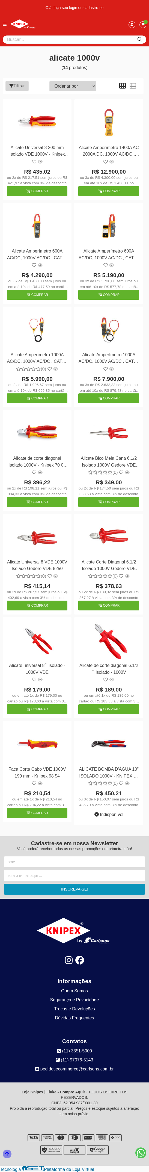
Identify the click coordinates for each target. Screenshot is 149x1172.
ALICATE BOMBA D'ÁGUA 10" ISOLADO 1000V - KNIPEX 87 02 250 (109, 773)
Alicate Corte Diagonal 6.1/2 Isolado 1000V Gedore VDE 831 (109, 566)
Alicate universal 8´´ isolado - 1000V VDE (37, 668)
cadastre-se (93, 7)
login (73, 7)
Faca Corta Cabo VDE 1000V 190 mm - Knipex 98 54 (37, 772)
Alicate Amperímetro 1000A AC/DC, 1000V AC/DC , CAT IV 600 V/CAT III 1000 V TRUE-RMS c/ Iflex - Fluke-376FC (37, 358)
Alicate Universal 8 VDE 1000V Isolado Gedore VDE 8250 (37, 565)
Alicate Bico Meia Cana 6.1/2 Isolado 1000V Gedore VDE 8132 (109, 462)
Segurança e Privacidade (74, 1000)
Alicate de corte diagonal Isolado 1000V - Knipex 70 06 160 (37, 462)
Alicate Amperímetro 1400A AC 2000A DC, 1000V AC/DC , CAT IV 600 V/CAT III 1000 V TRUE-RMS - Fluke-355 (109, 151)
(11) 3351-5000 (74, 1051)
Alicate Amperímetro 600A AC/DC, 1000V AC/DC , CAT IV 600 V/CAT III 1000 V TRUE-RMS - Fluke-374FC (37, 255)
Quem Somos (74, 991)
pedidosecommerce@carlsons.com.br (74, 1069)
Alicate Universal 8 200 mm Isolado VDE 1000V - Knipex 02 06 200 (37, 151)
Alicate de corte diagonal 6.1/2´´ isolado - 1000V (108, 668)
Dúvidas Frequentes (74, 1018)
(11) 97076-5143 (74, 1060)
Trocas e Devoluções (74, 1009)
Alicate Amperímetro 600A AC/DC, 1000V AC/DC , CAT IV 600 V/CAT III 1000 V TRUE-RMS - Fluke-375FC (109, 255)
